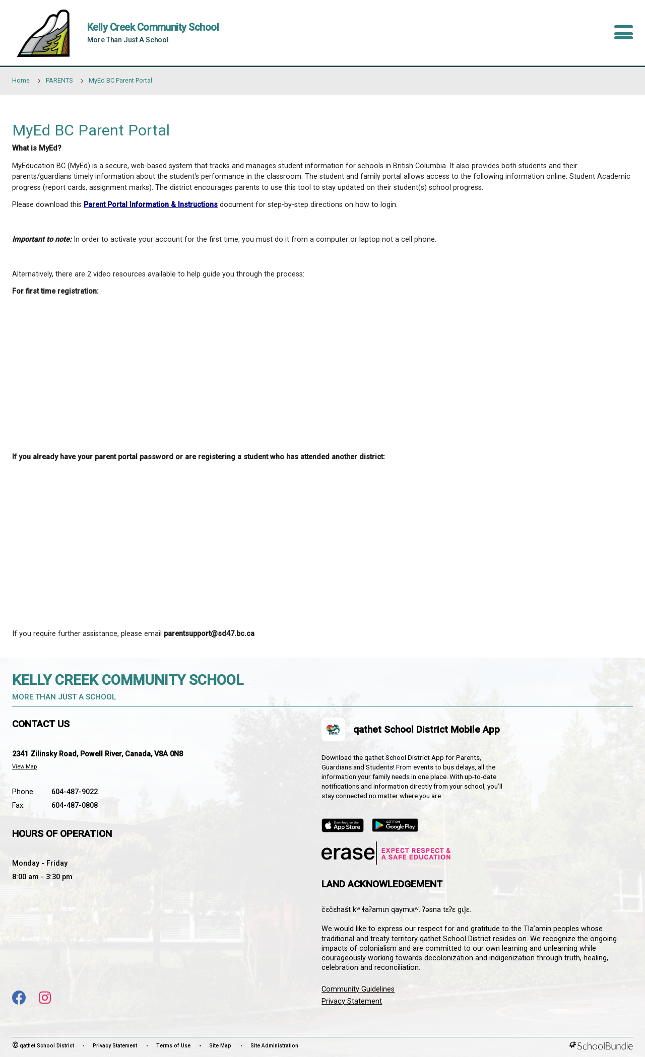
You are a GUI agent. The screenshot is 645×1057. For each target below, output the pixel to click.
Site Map (220, 1045)
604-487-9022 (74, 792)
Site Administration (274, 1045)
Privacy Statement (351, 1001)
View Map (24, 766)
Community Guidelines (358, 989)
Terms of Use (173, 1045)
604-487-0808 (74, 805)
